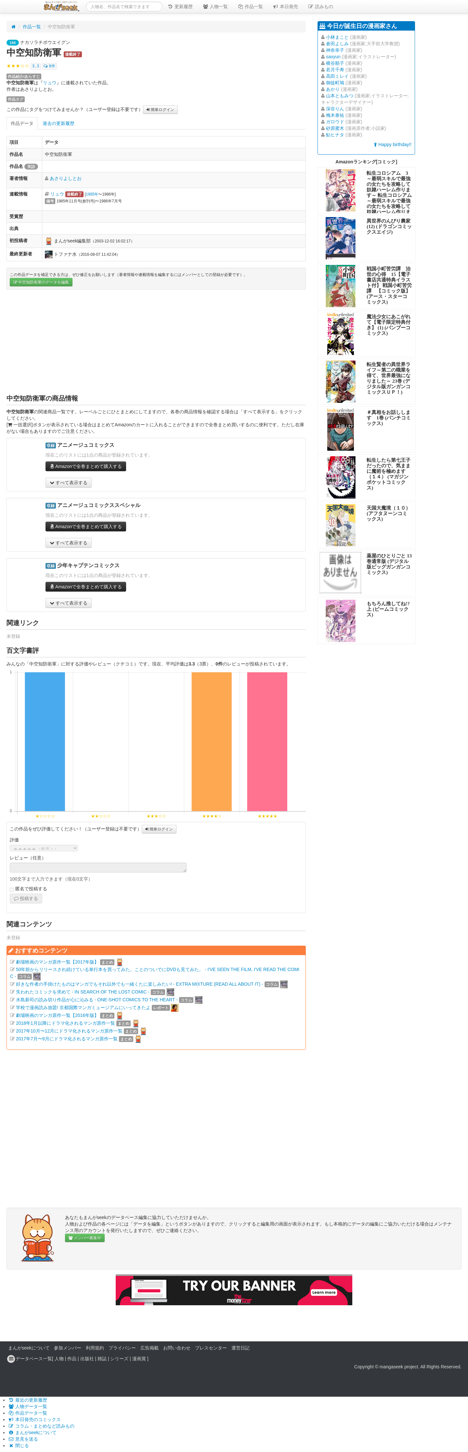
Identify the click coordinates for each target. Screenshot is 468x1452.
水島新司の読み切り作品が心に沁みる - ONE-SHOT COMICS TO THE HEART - (97, 999)
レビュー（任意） (28, 857)
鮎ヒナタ (335, 134)
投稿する (26, 898)
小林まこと (337, 37)
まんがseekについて (29, 1347)
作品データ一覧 (27, 1413)
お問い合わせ (176, 1347)
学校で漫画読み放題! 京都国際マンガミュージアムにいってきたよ (83, 1007)
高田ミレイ (337, 76)
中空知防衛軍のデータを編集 (41, 282)
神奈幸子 (335, 50)
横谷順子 (335, 63)
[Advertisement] (156, 341)
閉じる (18, 1445)
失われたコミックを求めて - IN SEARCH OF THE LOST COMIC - (83, 991)
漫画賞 (139, 1358)
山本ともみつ (339, 95)
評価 (14, 839)
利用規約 (95, 1347)
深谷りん (335, 108)
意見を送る (23, 1439)
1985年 (92, 194)
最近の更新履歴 (27, 1400)
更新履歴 (180, 6)
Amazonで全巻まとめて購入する (86, 466)
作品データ (22, 123)
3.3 (35, 66)
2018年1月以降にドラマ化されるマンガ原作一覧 (65, 1023)
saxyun (333, 56)
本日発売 (285, 6)
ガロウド (335, 121)
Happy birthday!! (392, 144)
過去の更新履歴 (58, 123)
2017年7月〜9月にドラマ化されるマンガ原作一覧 (67, 1038)
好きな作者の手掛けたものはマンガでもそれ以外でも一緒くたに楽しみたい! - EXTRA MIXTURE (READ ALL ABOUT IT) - (139, 984)
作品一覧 (250, 6)
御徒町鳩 (335, 82)
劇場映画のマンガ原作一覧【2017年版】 (57, 962)
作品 (71, 1358)
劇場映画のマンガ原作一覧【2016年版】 (57, 1015)
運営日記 (240, 1347)
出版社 (87, 1358)
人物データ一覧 (27, 1406)
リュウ (50, 82)
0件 (49, 66)
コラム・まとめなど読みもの (41, 1426)
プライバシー (122, 1347)
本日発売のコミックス (34, 1419)
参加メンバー (67, 1347)
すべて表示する (68, 482)
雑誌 (102, 1358)
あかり (333, 89)
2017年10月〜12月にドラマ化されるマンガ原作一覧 (69, 1031)
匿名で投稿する (28, 889)
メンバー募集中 (85, 1238)
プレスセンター (211, 1347)
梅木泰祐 (335, 115)
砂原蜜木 (335, 128)
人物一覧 (215, 6)
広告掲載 (149, 1347)
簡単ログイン (160, 109)
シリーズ (119, 1358)
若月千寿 (335, 69)
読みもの (320, 6)
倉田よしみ (337, 43)
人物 (59, 1358)
